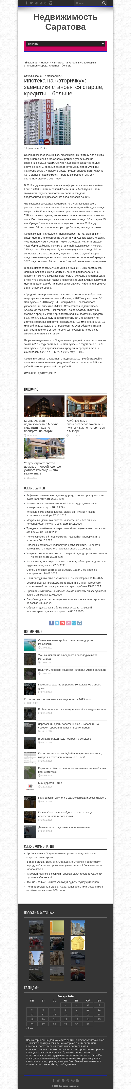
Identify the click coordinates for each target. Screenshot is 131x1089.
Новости (46, 62)
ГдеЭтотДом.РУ (46, 372)
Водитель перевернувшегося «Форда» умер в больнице (72, 669)
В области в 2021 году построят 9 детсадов (64, 738)
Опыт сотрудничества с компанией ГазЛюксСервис (57, 578)
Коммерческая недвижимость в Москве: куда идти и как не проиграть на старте (41, 426)
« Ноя (29, 1028)
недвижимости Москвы (88, 245)
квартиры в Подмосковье (64, 358)
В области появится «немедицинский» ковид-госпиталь (72, 709)
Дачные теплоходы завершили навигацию (64, 827)
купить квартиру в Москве (53, 207)
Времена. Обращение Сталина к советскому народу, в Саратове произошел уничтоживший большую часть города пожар (64, 865)
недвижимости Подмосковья (53, 340)
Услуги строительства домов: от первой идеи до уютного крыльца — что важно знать (42, 468)
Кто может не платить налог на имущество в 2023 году (57, 699)
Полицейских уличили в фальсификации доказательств (72, 797)
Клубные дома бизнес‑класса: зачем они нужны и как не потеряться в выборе (86, 426)
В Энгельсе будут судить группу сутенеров (73, 881)
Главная (31, 62)
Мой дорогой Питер (50, 782)
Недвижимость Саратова (65, 22)
